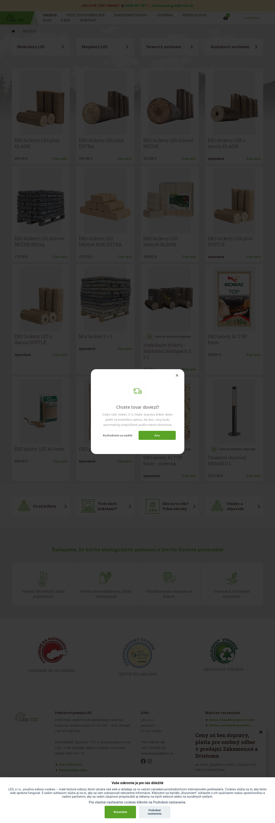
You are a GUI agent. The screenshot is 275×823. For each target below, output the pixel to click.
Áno (157, 435)
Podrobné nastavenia (155, 812)
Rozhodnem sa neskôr (118, 435)
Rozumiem (120, 812)
